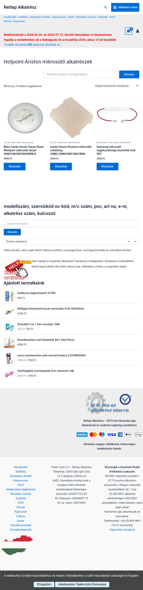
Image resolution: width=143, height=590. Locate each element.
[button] (105, 7)
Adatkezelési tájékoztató (21, 489)
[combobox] (71, 241)
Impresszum (59, 16)
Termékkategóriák (21, 529)
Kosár (20, 520)
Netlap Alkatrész (20, 7)
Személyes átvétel (40, 16)
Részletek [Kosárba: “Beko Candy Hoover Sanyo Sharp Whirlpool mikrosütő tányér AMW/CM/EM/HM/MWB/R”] (15, 166)
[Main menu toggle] (125, 7)
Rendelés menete (86, 16)
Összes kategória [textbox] (68, 242)
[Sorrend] (116, 85)
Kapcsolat (19, 21)
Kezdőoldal (10, 16)
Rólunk (8, 21)
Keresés (12, 232)
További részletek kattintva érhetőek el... (33, 44)
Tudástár (103, 16)
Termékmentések (20, 525)
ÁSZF (71, 16)
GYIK (112, 16)
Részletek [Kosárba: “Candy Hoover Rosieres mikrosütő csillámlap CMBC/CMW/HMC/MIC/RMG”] (61, 166)
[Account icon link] (137, 31)
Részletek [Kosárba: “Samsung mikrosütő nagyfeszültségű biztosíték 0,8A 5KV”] (108, 166)
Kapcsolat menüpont (122, 529)
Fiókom (20, 516)
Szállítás (23, 16)
